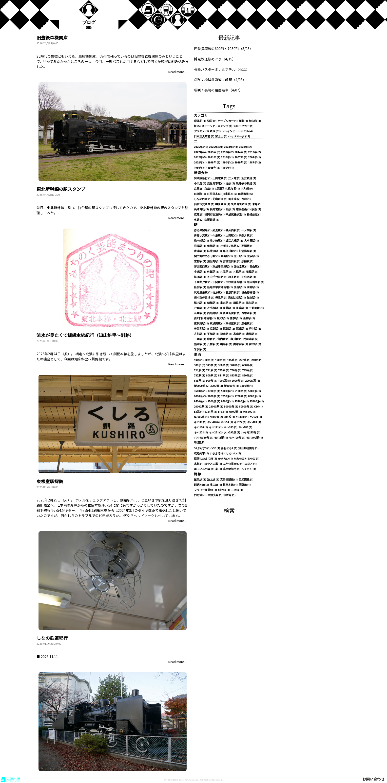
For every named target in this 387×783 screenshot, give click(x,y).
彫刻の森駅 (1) (237, 297)
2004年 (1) (254, 157)
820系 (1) (247, 375)
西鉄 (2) (230, 209)
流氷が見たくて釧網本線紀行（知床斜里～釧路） (85, 335)
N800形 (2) (216, 417)
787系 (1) (199, 375)
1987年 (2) (254, 162)
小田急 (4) (200, 183)
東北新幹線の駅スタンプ (61, 189)
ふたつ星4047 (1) (233, 464)
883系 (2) (199, 380)
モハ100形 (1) (237, 437)
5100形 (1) (241, 391)
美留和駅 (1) (201, 328)
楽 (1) (218, 469)
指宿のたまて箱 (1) (205, 458)
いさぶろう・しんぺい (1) (225, 453)
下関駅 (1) (219, 282)
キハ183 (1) (230, 427)
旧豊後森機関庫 (52, 37)
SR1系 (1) (229, 417)
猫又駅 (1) (223, 318)
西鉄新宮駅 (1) (231, 313)
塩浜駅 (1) (200, 277)
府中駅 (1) (255, 328)
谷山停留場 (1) (250, 292)
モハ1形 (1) (221, 437)
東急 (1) (257, 204)
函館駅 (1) (249, 318)
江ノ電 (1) (234, 178)
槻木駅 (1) (200, 303)
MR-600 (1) (249, 411)
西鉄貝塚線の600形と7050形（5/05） (223, 48)
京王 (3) (198, 188)
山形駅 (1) (226, 344)
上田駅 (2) (232, 235)
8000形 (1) (254, 396)
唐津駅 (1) (200, 251)
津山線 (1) (216, 484)
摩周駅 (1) (252, 334)
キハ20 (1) (256, 417)
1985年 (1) (214, 167)
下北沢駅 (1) (248, 277)
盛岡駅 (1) (200, 344)
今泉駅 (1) (219, 235)
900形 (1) (211, 380)
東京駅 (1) (226, 303)
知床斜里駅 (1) (255, 282)
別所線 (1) (224, 490)
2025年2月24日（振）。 (56, 353)
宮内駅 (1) (223, 339)
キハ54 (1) (227, 422)
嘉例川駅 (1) (230, 251)
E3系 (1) (199, 411)
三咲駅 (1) (200, 339)
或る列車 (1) (201, 453)
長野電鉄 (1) (217, 209)
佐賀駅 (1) (213, 271)
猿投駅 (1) (252, 271)
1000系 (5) (224, 380)
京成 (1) (209, 188)
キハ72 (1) (240, 422)
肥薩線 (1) (245, 484)
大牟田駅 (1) (251, 240)
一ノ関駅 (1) (248, 230)
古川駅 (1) (200, 334)
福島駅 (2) (229, 328)
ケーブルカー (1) (227, 121)
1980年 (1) (227, 167)
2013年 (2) (254, 152)
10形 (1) (199, 360)
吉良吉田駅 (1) (231, 261)
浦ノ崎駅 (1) (217, 240)
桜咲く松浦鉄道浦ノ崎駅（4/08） (220, 79)
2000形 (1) (238, 380)
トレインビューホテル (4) (237, 131)
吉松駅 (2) (255, 344)
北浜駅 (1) (253, 256)
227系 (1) (245, 360)
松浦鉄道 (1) (254, 214)
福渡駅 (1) (242, 328)
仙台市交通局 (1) (204, 204)
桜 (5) (197, 126)
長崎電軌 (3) (201, 209)
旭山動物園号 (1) (248, 448)
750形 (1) (235, 370)
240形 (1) (256, 360)
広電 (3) (198, 214)
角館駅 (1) (213, 246)
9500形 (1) (214, 401)
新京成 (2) (234, 199)
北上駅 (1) (240, 256)
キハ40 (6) (213, 422)
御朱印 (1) (255, 121)
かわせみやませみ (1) (246, 458)
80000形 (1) (246, 406)
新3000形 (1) (231, 386)
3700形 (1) (214, 391)
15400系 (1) (257, 401)
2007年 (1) (241, 157)
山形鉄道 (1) (211, 219)
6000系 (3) (200, 396)
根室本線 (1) (230, 484)
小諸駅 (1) (200, 271)
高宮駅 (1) (253, 287)
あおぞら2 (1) (229, 448)
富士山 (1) (221, 136)
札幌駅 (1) (239, 271)
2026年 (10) (201, 147)
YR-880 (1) (242, 417)
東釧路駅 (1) (201, 323)
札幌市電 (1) (232, 188)
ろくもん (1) (248, 469)
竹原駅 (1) (219, 292)
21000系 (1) (216, 406)
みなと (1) (251, 464)
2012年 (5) (200, 157)
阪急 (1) (256, 209)
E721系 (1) (211, 411)
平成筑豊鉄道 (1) (236, 214)
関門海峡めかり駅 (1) (207, 256)
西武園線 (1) (246, 479)
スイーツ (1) (209, 126)
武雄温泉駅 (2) (203, 292)
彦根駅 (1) (247, 323)
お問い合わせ (373, 779)
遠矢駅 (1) (252, 303)
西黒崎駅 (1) (214, 313)
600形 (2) (247, 365)
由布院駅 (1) (240, 344)
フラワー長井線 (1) (205, 490)
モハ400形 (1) (254, 437)
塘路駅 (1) (239, 303)
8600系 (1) (200, 401)
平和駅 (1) (213, 334)
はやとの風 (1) (213, 464)
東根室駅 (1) (233, 323)
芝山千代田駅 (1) (217, 277)
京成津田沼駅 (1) (223, 266)
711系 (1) (199, 370)
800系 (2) (211, 375)
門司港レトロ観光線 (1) (208, 495)
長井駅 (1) (229, 308)
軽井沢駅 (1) (214, 251)
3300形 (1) (246, 386)
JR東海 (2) (200, 194)
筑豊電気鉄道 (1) (241, 204)
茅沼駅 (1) (247, 246)
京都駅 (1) (200, 261)
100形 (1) (220, 360)
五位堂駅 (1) (241, 266)
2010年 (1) (227, 157)
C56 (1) (258, 406)
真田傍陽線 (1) (229, 479)
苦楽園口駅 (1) (203, 266)
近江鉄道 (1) (248, 178)
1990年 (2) (227, 162)
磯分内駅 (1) (233, 230)
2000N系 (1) (252, 380)
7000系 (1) (214, 396)
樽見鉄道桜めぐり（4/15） (215, 58)
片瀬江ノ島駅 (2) (230, 246)
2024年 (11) (231, 147)
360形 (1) (223, 365)
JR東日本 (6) (229, 194)
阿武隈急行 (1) (203, 178)
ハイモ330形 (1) (203, 437)
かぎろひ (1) (225, 458)
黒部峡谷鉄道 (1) (246, 183)
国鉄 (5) (219, 188)
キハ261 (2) (216, 432)
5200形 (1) (254, 391)
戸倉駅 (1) (200, 308)
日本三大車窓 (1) (204, 136)
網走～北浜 (84, 353)
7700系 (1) (241, 396)
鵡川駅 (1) (237, 339)
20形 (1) (209, 360)
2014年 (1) (241, 152)
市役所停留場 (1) (236, 282)
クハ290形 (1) (232, 432)
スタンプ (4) (224, 126)
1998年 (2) (214, 162)
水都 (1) (198, 464)
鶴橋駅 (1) (213, 303)
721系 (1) (211, 370)
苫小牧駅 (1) (214, 308)
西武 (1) (246, 199)
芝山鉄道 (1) (220, 199)
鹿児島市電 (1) (216, 183)
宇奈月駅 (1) (246, 235)
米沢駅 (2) (200, 349)
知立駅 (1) (253, 297)
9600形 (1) (227, 401)
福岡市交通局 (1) (214, 214)
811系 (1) (223, 375)
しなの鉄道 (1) (203, 199)
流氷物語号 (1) (231, 469)
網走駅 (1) (219, 230)
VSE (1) (216, 448)
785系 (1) (247, 370)
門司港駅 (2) (250, 339)
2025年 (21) (216, 147)
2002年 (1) (200, 162)
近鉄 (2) (230, 183)
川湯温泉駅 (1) (247, 251)
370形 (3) (235, 365)
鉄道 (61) (215, 131)
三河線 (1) (237, 490)
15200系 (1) (242, 401)
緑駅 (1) (211, 339)
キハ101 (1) (254, 422)
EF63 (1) (223, 411)
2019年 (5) (214, 152)
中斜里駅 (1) (256, 308)
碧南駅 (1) (226, 334)
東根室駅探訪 (50, 481)
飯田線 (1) (200, 479)
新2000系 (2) (201, 386)
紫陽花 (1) (200, 121)
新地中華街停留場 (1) (220, 287)
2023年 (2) (245, 147)
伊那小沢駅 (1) (203, 235)
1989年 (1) (241, 162)
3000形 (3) (216, 386)
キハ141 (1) (216, 427)
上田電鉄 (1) (220, 178)
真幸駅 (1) (239, 334)
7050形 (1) (227, 396)
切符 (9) (211, 121)
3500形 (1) (200, 391)
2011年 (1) (214, 157)
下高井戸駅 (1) (203, 282)
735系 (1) (223, 370)
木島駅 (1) (227, 256)
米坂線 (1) (229, 495)
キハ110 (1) (201, 427)
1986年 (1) (200, 167)
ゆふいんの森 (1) (204, 469)
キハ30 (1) (200, 422)
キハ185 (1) (245, 427)
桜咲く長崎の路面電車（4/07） (218, 90)
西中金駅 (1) (248, 313)
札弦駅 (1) (226, 271)
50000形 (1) (231, 406)
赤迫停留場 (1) (203, 230)
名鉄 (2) (198, 219)
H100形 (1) (235, 411)
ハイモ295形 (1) (250, 432)
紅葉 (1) (243, 121)
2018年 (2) (227, 152)
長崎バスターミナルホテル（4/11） (222, 69)
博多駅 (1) (236, 318)
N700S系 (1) (201, 417)
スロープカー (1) (243, 126)
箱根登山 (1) (243, 209)
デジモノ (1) (201, 131)
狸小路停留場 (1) (204, 297)
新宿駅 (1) (200, 287)
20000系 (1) (201, 406)
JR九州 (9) (246, 188)
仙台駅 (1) (240, 287)
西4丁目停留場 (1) (205, 318)
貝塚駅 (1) (200, 246)
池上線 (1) (213, 479)
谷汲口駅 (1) (233, 292)
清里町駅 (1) (214, 261)
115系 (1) (232, 360)
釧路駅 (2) (247, 261)
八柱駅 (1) (213, 344)
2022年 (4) (200, 152)
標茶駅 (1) (234, 277)
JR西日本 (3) (214, 194)
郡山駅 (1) (256, 266)
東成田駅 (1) (217, 323)
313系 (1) (211, 365)
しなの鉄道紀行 (52, 638)
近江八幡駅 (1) (234, 240)
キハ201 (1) (201, 432)
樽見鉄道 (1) (222, 204)
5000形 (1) (227, 391)
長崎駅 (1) (242, 308)
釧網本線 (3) (201, 484)
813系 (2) (235, 375)
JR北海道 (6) (245, 194)
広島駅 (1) (216, 328)
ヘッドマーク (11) (239, 136)
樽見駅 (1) (221, 297)
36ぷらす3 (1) (202, 448)
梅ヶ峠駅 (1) (201, 240)
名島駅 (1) (200, 313)
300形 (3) (199, 365)
